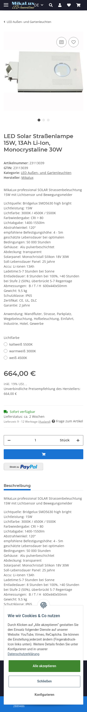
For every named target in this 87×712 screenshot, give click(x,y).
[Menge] (35, 440)
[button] (50, 5)
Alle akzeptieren (44, 666)
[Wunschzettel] (69, 5)
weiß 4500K (18, 358)
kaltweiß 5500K (21, 344)
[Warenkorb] (78, 5)
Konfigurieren (44, 695)
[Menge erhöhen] (78, 440)
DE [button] (36, 5)
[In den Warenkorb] (43, 454)
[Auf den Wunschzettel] (73, 42)
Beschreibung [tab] (17, 485)
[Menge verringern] (9, 440)
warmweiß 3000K (22, 351)
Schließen (44, 681)
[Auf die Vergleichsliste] (61, 42)
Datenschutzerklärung (23, 654)
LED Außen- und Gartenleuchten (46, 172)
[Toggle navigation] (6, 3)
